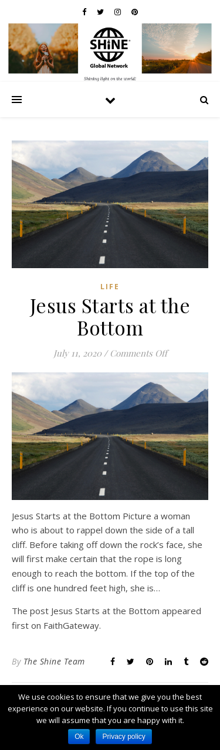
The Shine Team (54, 661)
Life (110, 287)
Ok (79, 736)
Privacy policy (123, 736)
